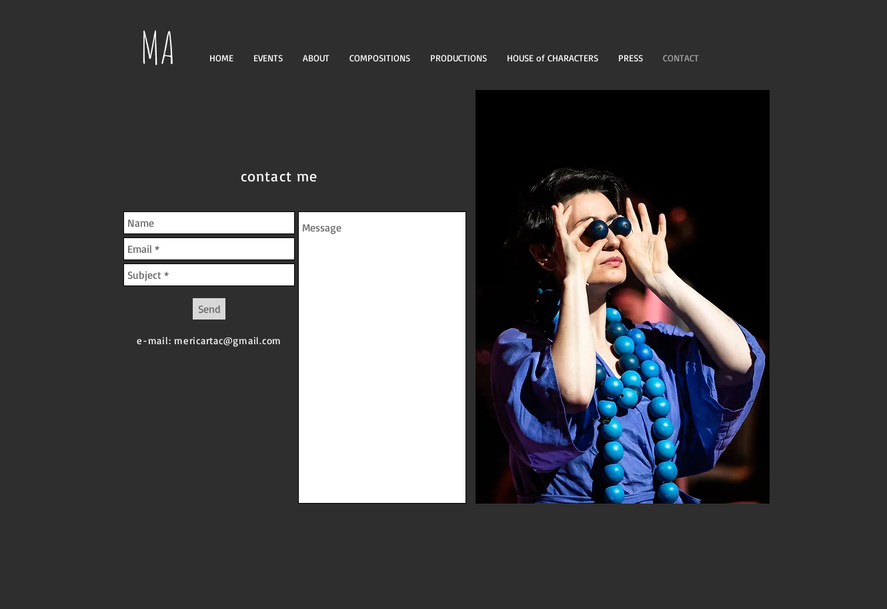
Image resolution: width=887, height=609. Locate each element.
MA (157, 47)
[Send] (209, 309)
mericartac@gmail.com (227, 340)
